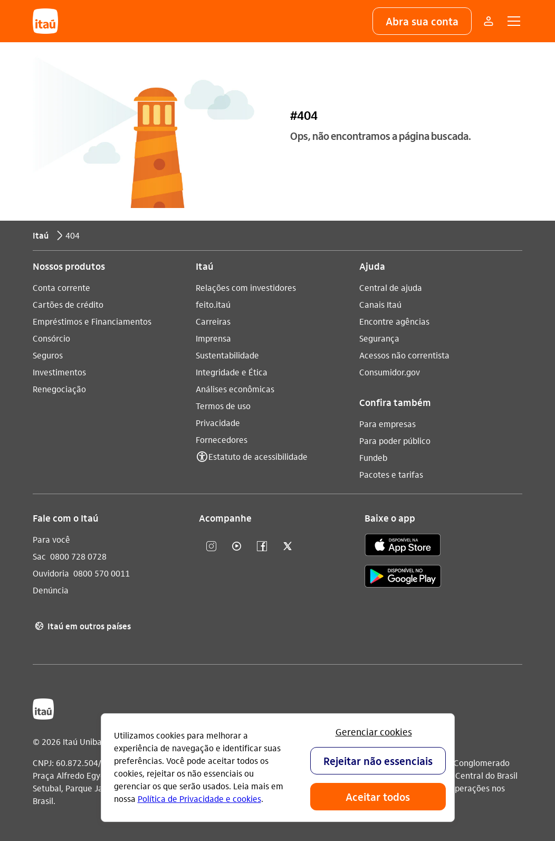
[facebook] (262, 546)
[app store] (403, 546)
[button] (422, 21)
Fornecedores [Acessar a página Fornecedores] (221, 439)
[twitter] (287, 546)
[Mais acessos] (488, 21)
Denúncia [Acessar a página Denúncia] (51, 590)
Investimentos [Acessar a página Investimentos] (59, 371)
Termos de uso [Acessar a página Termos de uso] (223, 405)
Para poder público (394, 440)
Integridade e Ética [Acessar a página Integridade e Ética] (231, 371)
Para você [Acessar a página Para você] (51, 539)
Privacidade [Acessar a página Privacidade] (218, 422)
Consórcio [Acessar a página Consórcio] (51, 338)
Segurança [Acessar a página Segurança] (379, 338)
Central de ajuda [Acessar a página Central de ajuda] (390, 287)
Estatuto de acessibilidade (258, 456)
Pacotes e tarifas (391, 474)
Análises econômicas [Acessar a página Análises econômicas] (235, 388)
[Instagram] (211, 546)
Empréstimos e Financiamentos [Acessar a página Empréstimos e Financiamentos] (92, 321)
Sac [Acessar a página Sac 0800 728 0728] (39, 556)
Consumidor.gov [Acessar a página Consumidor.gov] (389, 371)
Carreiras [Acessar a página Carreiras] (213, 321)
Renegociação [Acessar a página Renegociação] (59, 388)
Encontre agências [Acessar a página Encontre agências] (394, 321)
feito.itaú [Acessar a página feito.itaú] (213, 304)
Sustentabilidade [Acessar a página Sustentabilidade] (227, 355)
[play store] (403, 578)
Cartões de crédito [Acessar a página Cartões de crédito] (68, 304)
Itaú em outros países (82, 626)
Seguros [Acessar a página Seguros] (48, 355)
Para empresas (387, 423)
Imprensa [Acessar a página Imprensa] (213, 338)
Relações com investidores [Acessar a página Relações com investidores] (246, 287)
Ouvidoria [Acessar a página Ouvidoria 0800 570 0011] (51, 573)
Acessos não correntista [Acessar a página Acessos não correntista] (404, 355)
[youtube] (237, 546)
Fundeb (373, 457)
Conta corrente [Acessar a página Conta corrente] (61, 287)
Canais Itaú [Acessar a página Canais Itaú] (380, 304)
